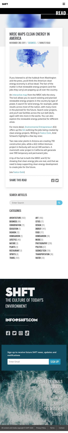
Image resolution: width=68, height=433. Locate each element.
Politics (40, 246)
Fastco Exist (45, 133)
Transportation (44, 254)
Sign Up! (54, 362)
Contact (61, 428)
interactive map (19, 94)
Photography (43, 243)
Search (57, 414)
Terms (52, 428)
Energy (40, 228)
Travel (14, 257)
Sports (13, 254)
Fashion (14, 232)
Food (39, 232)
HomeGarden (15, 236)
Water (39, 257)
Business (32, 42)
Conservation (16, 225)
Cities (39, 221)
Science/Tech (42, 250)
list (23, 130)
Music (39, 239)
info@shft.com (21, 320)
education (14, 228)
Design (39, 225)
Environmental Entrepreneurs (38, 127)
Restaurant (15, 250)
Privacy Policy (41, 428)
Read (59, 397)
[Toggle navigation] (64, 4)
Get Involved (53, 408)
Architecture (17, 217)
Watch (58, 386)
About (58, 403)
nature (13, 243)
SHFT (5, 4)
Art (39, 217)
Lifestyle (15, 239)
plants (13, 246)
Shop (59, 392)
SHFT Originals (52, 381)
